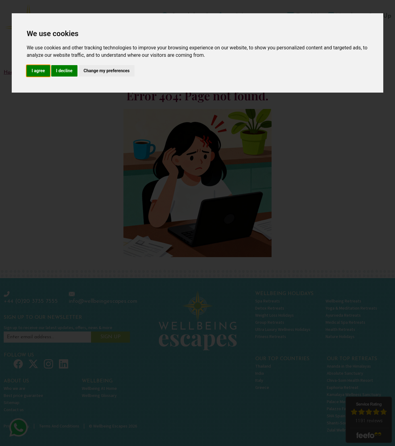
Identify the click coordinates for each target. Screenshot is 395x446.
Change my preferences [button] (107, 70)
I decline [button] (64, 70)
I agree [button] (38, 70)
